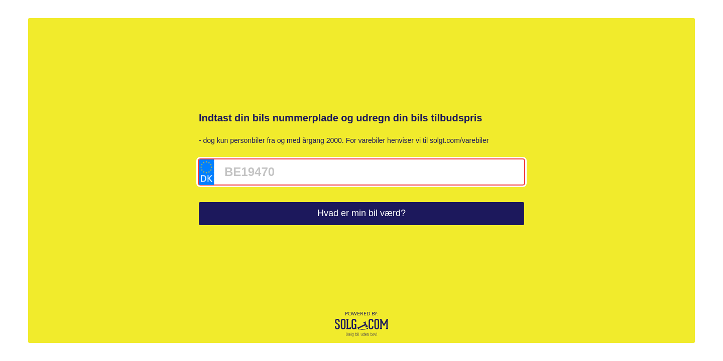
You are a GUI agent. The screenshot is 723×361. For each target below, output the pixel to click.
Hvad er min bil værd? (361, 213)
